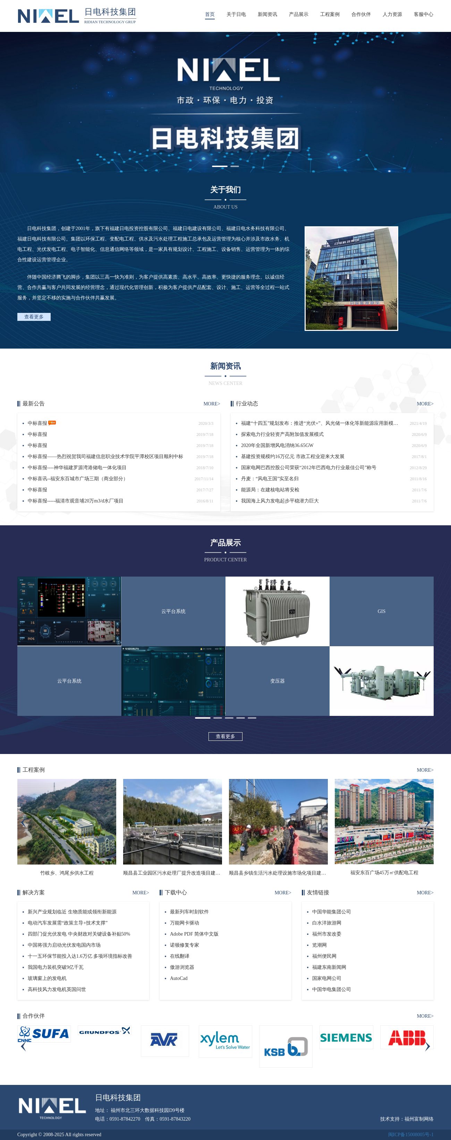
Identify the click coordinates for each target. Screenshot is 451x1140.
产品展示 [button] (298, 14)
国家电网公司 (326, 978)
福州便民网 (324, 956)
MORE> (212, 403)
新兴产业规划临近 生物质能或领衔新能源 (72, 911)
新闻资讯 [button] (267, 14)
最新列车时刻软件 (189, 911)
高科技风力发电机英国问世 (57, 989)
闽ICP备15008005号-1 (411, 1134)
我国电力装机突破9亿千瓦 (56, 967)
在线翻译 (179, 956)
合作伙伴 (361, 14)
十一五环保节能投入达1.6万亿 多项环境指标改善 (80, 956)
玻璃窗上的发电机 (47, 978)
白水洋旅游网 (326, 923)
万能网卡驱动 (184, 923)
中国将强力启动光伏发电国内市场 (64, 945)
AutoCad (179, 978)
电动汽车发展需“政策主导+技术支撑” (68, 923)
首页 (210, 14)
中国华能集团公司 (331, 911)
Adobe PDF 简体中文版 (194, 934)
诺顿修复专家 (184, 945)
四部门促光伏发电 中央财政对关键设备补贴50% (79, 934)
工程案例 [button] (330, 14)
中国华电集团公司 (331, 989)
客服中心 (423, 14)
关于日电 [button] (236, 14)
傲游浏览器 (182, 967)
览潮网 (319, 945)
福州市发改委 (326, 934)
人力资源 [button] (392, 14)
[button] (220, 166)
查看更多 (34, 316)
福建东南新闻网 (329, 967)
